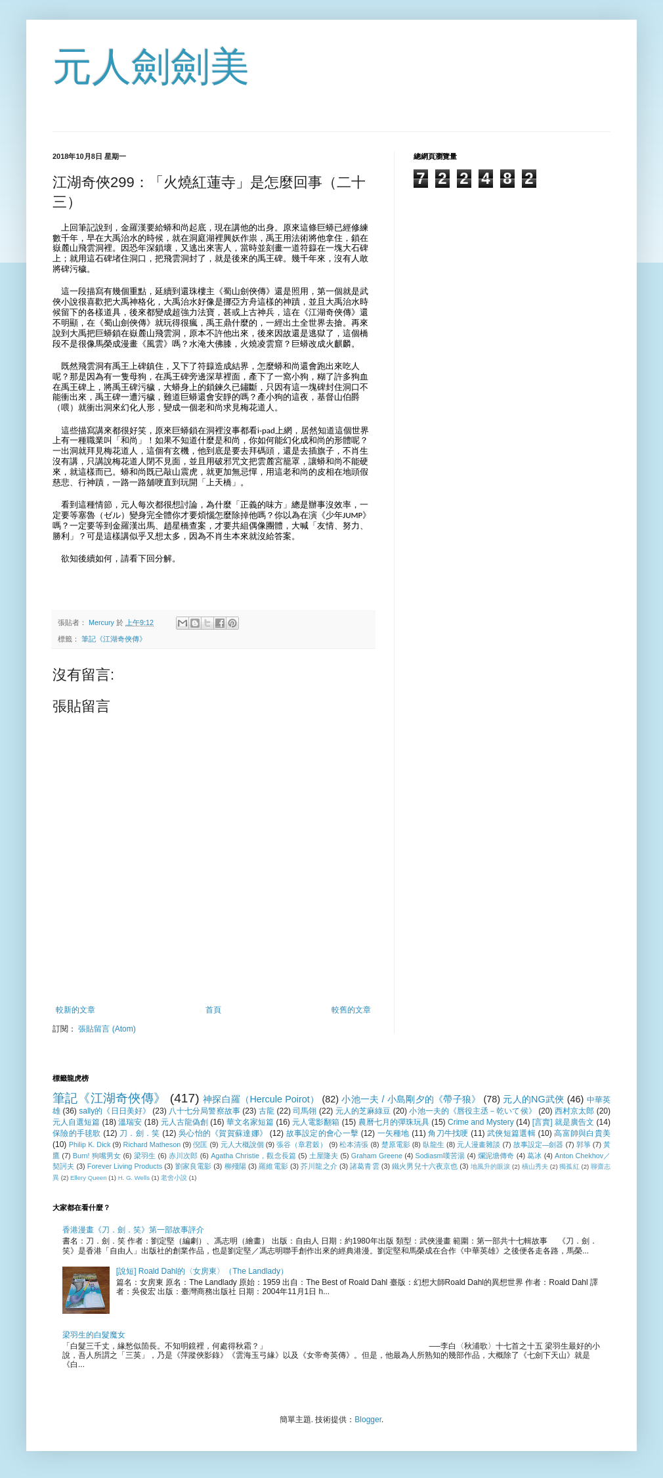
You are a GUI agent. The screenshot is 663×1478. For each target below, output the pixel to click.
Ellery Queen (88, 1177)
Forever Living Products (124, 1166)
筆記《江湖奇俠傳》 (113, 639)
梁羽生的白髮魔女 (93, 1334)
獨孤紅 (569, 1166)
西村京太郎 (574, 1111)
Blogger (367, 1419)
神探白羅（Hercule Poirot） (261, 1099)
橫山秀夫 (535, 1166)
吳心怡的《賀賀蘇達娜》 (223, 1133)
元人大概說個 (242, 1144)
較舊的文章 (351, 1009)
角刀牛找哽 (448, 1133)
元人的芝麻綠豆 (363, 1111)
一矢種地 (393, 1133)
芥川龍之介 (319, 1166)
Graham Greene (376, 1156)
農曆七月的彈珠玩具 (393, 1122)
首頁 (213, 1009)
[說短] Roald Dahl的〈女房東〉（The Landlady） (202, 1271)
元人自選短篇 (76, 1122)
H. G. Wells (134, 1177)
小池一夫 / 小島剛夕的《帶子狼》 (411, 1099)
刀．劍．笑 (139, 1133)
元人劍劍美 (151, 67)
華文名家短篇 (250, 1122)
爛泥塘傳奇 (496, 1156)
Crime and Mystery (481, 1122)
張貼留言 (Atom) (106, 1028)
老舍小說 (174, 1177)
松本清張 (353, 1144)
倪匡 (200, 1144)
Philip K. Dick (90, 1144)
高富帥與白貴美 (582, 1133)
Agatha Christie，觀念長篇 (253, 1156)
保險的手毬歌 (77, 1133)
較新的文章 (75, 1009)
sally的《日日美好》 (114, 1111)
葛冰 (534, 1156)
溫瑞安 (130, 1122)
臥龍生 (433, 1144)
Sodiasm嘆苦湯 (440, 1156)
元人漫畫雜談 (478, 1144)
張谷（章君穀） (301, 1144)
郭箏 (583, 1144)
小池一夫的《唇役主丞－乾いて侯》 (472, 1111)
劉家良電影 (193, 1166)
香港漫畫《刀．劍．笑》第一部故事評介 (133, 1229)
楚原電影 (395, 1144)
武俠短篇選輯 (511, 1133)
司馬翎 (304, 1111)
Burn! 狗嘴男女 (97, 1156)
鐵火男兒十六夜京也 (425, 1166)
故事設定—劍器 (538, 1144)
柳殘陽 (235, 1166)
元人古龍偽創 (184, 1122)
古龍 (266, 1111)
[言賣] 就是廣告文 (563, 1122)
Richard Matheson (152, 1144)
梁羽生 (145, 1156)
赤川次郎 (183, 1156)
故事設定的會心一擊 (322, 1133)
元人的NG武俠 (533, 1099)
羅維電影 (273, 1166)
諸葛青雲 (364, 1166)
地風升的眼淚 (491, 1166)
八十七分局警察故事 (204, 1111)
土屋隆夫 (324, 1156)
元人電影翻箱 (315, 1122)
